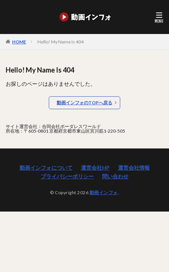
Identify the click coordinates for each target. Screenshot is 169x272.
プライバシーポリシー (67, 176)
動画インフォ (104, 192)
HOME (19, 41)
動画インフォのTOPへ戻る (84, 102)
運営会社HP (95, 167)
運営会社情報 (134, 167)
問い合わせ (115, 176)
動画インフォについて (46, 167)
